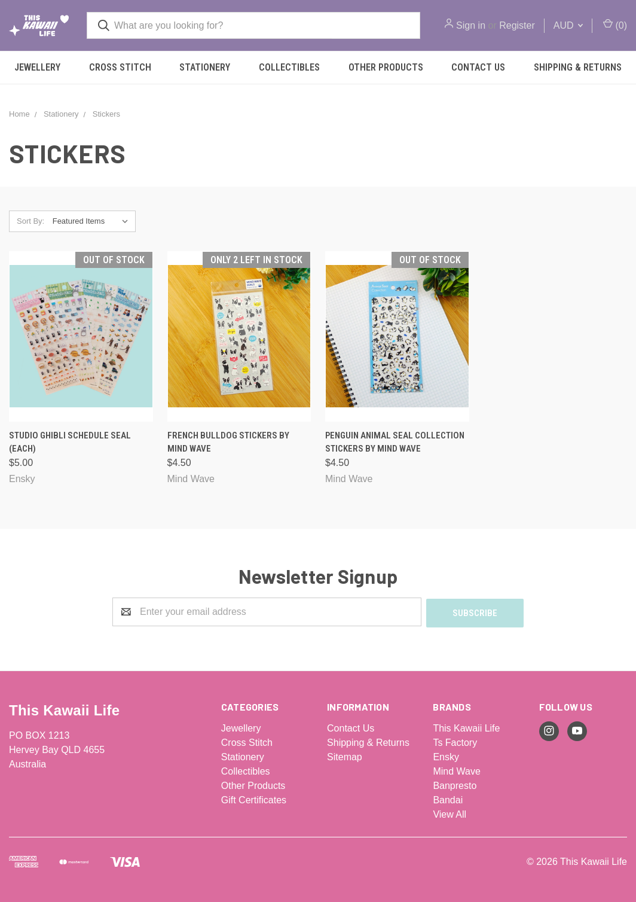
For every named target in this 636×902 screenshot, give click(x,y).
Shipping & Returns (368, 741)
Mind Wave (456, 770)
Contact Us (478, 67)
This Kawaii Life (466, 727)
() (615, 25)
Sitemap (344, 756)
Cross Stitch (120, 67)
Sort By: (30, 221)
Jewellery (37, 67)
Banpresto (454, 784)
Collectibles (289, 67)
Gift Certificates (253, 799)
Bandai (448, 799)
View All (449, 813)
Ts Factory (455, 741)
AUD (568, 25)
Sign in (470, 25)
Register (517, 25)
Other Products (385, 67)
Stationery (204, 67)
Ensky (446, 756)
